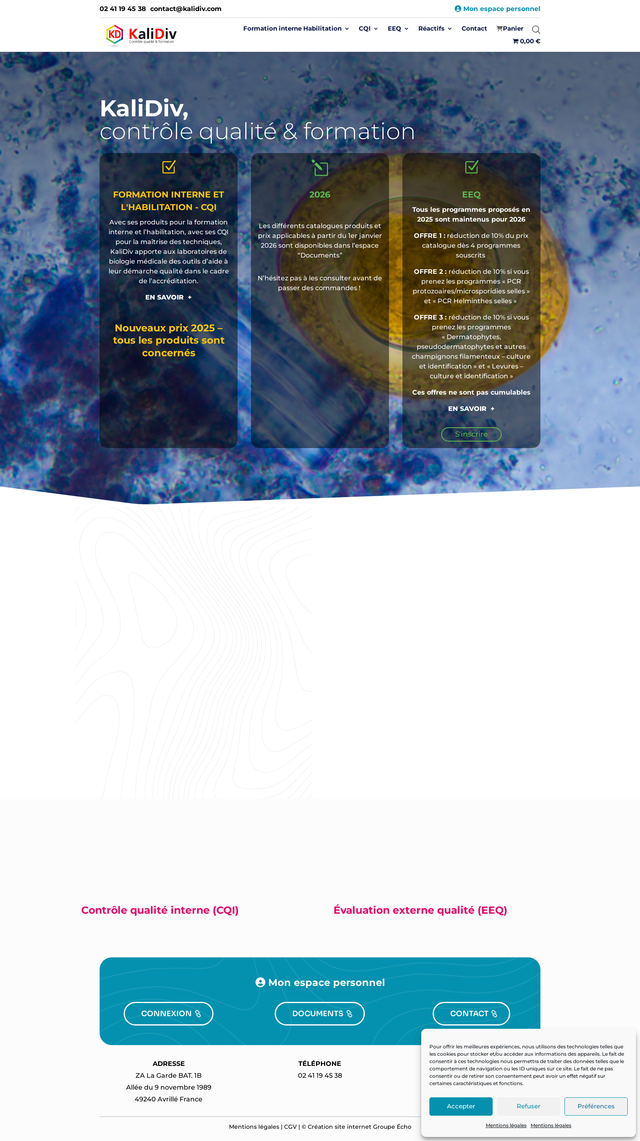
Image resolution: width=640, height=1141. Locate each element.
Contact (474, 29)
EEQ (394, 29)
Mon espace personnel (497, 9)
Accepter (461, 1106)
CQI (365, 29)
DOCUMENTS (317, 1013)
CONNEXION (166, 1013)
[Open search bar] (536, 29)
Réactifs (431, 29)
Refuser (528, 1106)
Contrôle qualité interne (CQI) (160, 910)
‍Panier (513, 29)
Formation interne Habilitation (292, 29)
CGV (290, 1126)
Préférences (596, 1106)
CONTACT (469, 1013)
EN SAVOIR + (168, 297)
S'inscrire (471, 434)
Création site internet (339, 1126)
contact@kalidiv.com (186, 9)
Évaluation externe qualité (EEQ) (420, 910)
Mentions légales (506, 1125)
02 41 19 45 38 (123, 9)
